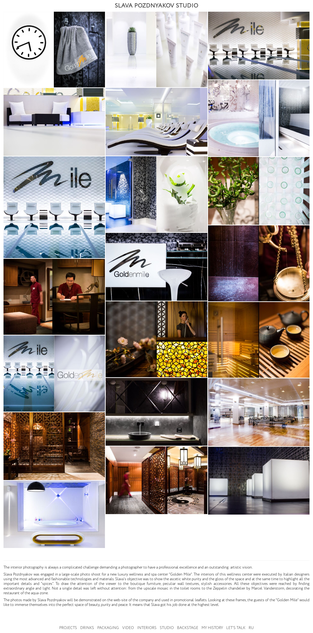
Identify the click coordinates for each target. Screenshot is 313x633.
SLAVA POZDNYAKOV (156, 6)
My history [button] (212, 628)
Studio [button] (167, 628)
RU (251, 628)
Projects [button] (68, 628)
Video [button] (128, 628)
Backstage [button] (187, 628)
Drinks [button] (87, 628)
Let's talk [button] (235, 628)
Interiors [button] (146, 628)
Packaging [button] (108, 628)
